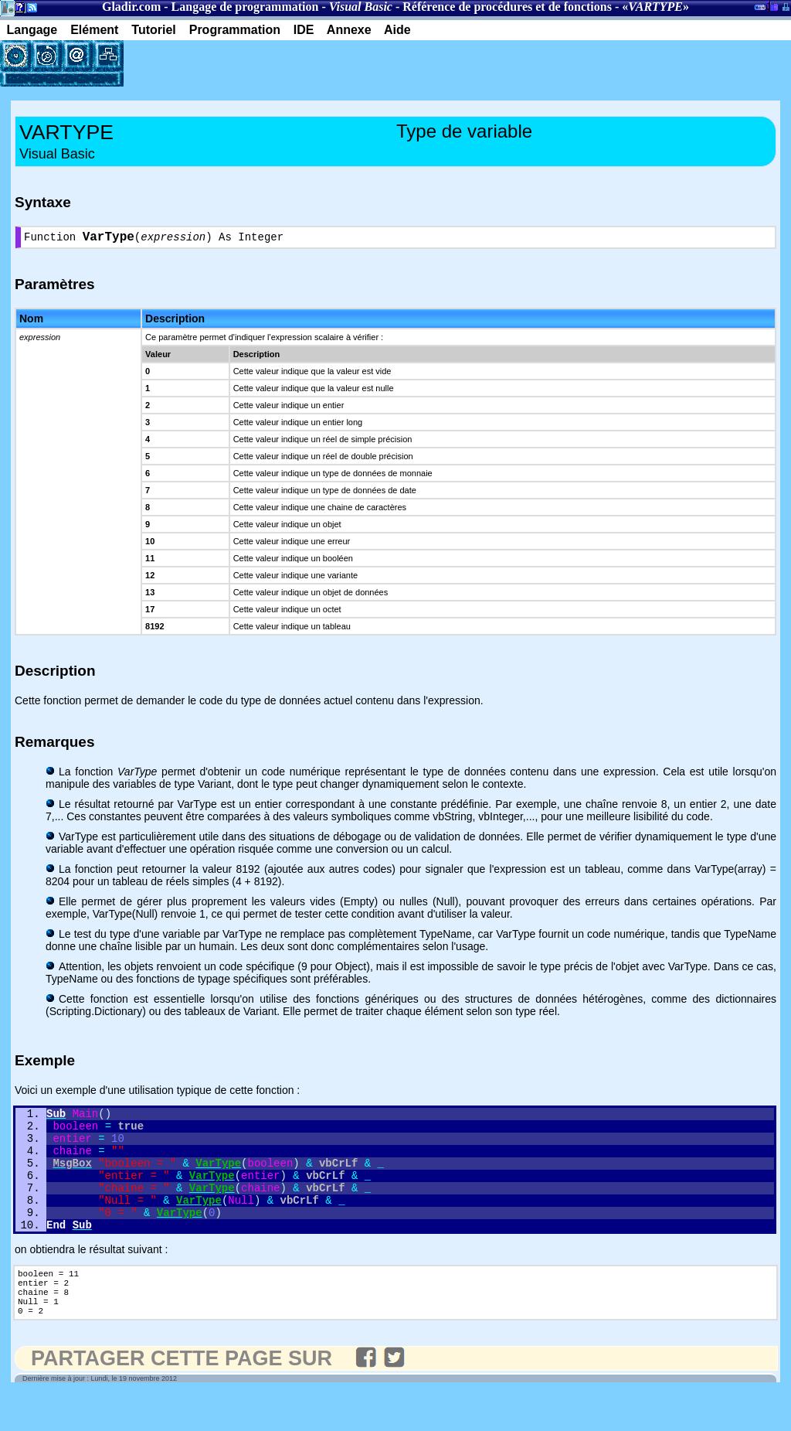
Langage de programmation (245, 6)
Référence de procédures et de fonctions (507, 6)
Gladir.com (131, 6)
